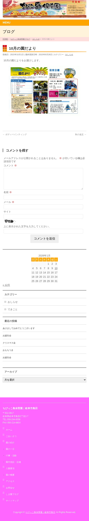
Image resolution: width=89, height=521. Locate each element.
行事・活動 (11, 455)
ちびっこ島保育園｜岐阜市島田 (40, 512)
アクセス (10, 481)
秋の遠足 (80, 134)
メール (9, 206)
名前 (8, 196)
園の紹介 (10, 442)
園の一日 (10, 449)
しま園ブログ (12, 494)
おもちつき (8, 354)
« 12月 (6, 289)
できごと (13, 313)
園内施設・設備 (13, 462)
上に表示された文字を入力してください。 (27, 230)
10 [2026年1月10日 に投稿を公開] (56, 272)
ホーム (9, 430)
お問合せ (10, 488)
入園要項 (10, 468)
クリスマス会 (9, 347)
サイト (7, 215)
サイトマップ (12, 500)
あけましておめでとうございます (19, 332)
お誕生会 (7, 340)
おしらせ (69, 54)
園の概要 (10, 475)
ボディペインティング (15, 134)
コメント (10, 165)
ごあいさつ (11, 436)
